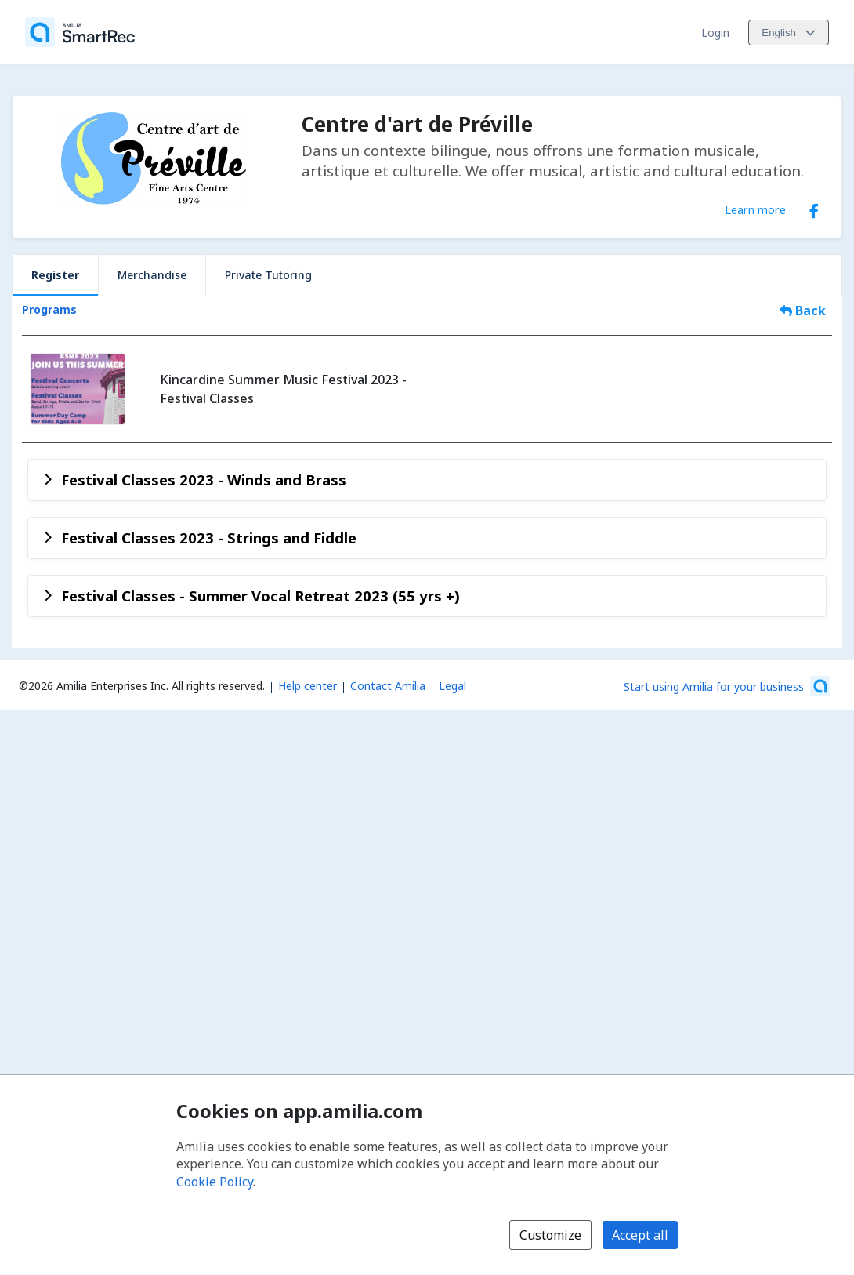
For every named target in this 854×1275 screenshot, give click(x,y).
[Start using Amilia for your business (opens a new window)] (727, 686)
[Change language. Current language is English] (788, 32)
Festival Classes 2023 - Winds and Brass (203, 479)
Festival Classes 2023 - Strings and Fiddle (208, 537)
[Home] (80, 32)
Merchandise (152, 274)
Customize (550, 1235)
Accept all (640, 1235)
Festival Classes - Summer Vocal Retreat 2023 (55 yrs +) (260, 595)
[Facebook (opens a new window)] (814, 208)
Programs (49, 309)
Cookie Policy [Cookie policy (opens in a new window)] (214, 1181)
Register (55, 274)
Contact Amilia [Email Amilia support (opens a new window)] (387, 685)
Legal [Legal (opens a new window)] (452, 685)
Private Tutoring (268, 274)
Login (715, 32)
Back (803, 310)
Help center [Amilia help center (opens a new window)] (307, 685)
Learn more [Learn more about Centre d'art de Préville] (755, 209)
